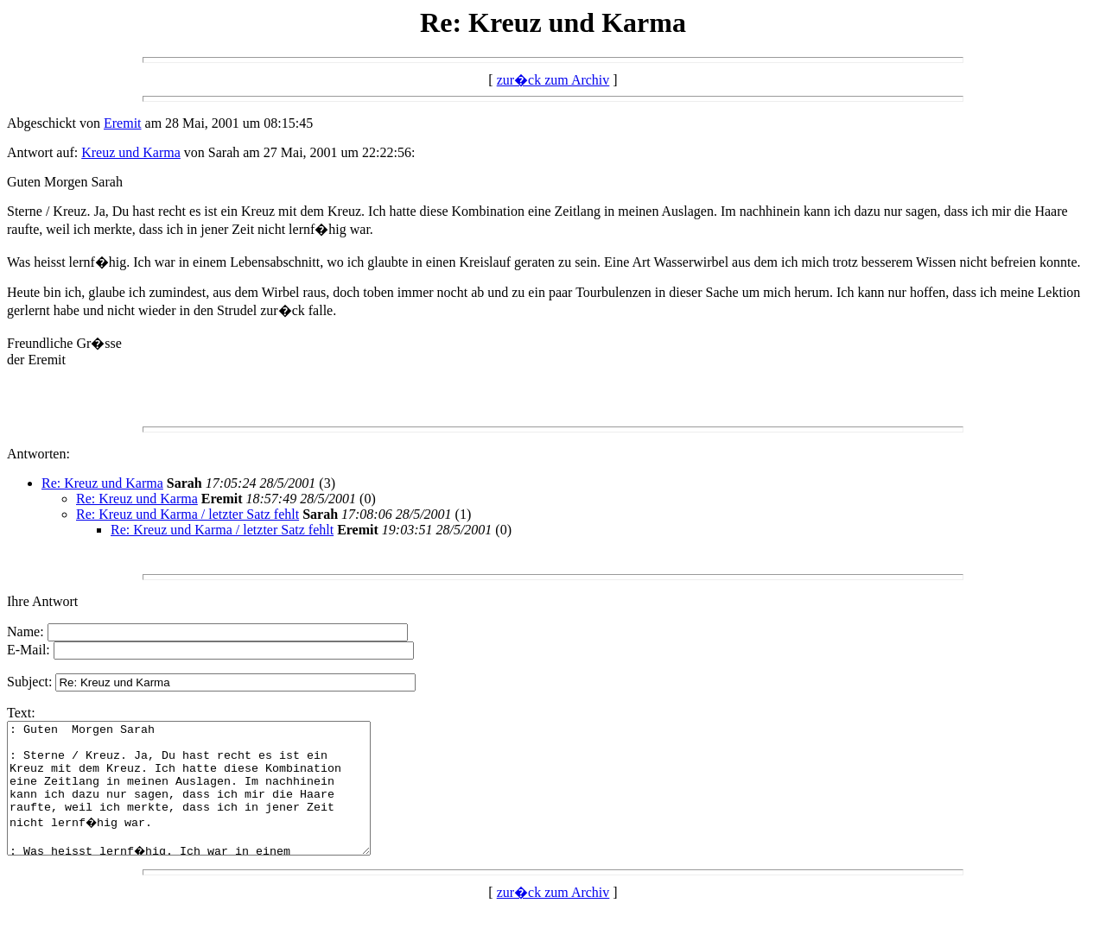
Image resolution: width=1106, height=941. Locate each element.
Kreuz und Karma (131, 152)
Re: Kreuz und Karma (102, 483)
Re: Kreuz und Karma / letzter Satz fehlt (187, 514)
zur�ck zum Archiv (553, 80)
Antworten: (38, 453)
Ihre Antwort (42, 601)
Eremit (123, 123)
